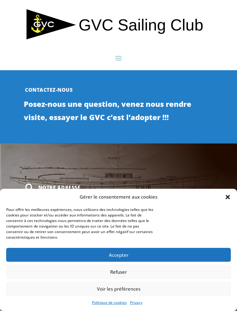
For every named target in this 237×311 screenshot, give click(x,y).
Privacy (136, 302)
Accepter (118, 255)
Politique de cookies (109, 302)
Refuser (118, 272)
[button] (228, 197)
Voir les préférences (118, 289)
